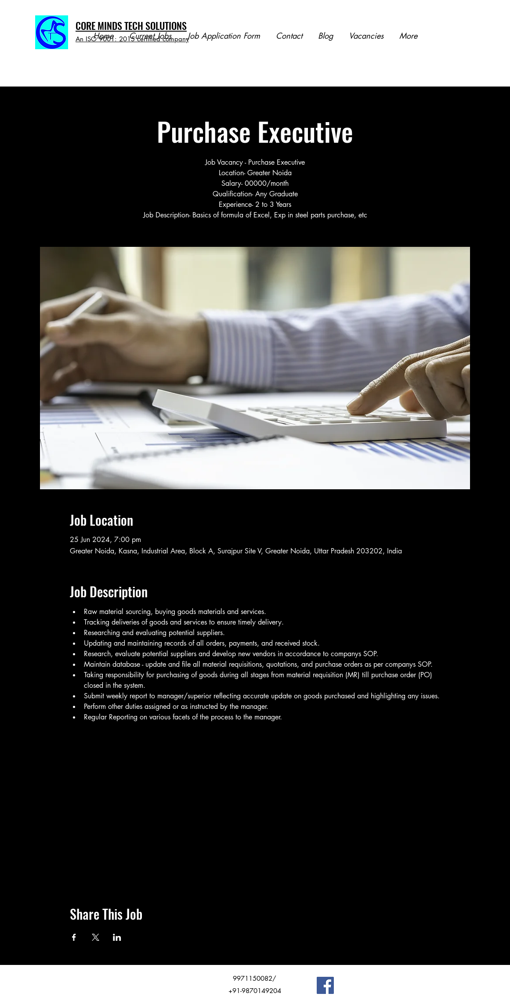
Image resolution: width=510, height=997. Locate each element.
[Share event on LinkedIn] (117, 937)
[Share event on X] (95, 937)
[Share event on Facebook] (74, 937)
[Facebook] (325, 985)
